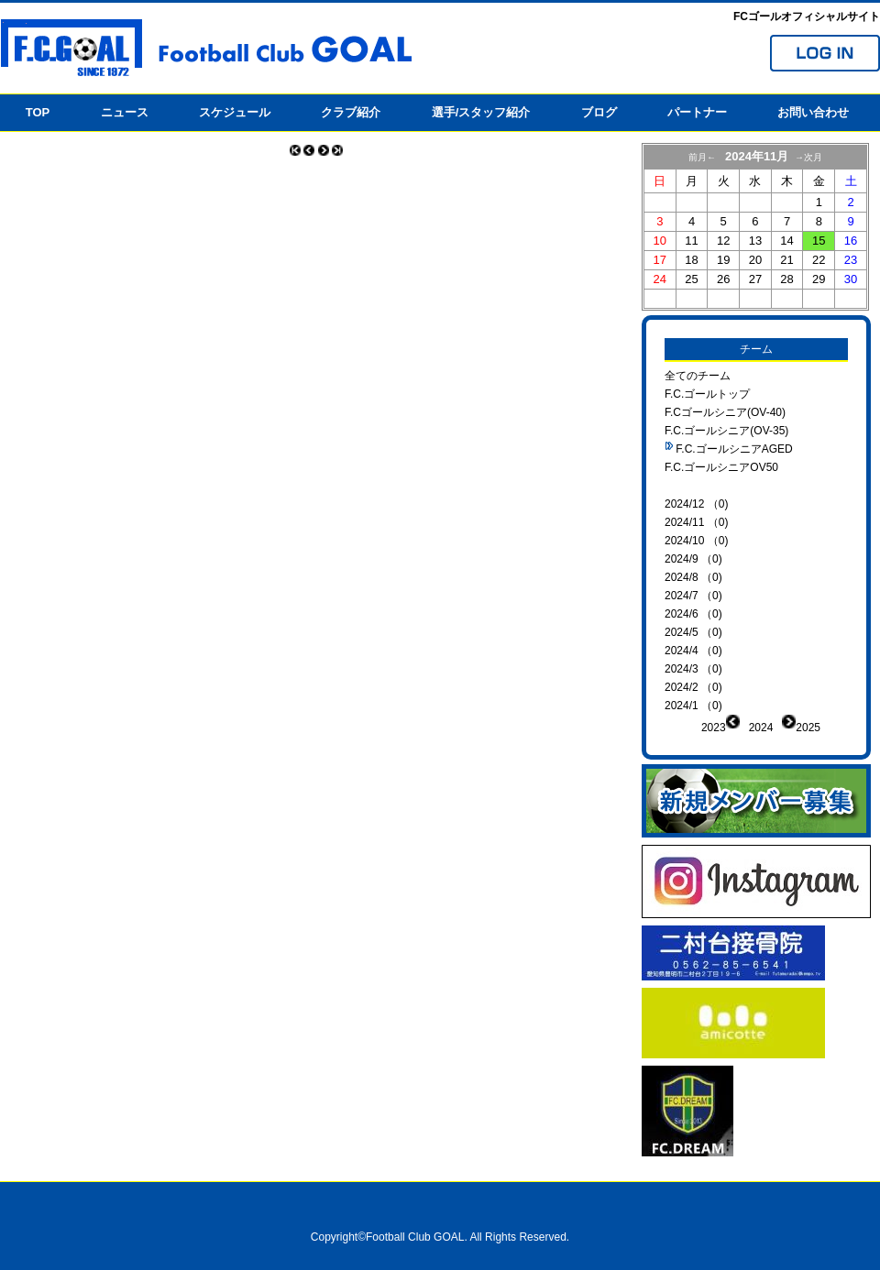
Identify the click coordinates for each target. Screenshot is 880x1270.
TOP (38, 112)
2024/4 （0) (693, 650)
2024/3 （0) (693, 668)
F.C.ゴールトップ (707, 394)
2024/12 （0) (696, 504)
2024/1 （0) (693, 705)
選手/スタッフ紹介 (481, 112)
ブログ (599, 112)
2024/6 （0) (693, 614)
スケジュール (234, 112)
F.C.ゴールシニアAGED (734, 449)
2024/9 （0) (693, 559)
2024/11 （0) (696, 522)
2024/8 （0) (693, 577)
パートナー (697, 112)
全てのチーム (698, 375)
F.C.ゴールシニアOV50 (721, 467)
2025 (808, 727)
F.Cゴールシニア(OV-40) (725, 412)
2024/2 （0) (693, 687)
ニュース (124, 112)
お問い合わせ (813, 112)
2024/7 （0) (693, 595)
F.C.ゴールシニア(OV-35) (726, 430)
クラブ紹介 (350, 112)
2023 (713, 727)
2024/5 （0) (693, 632)
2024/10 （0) (696, 540)
